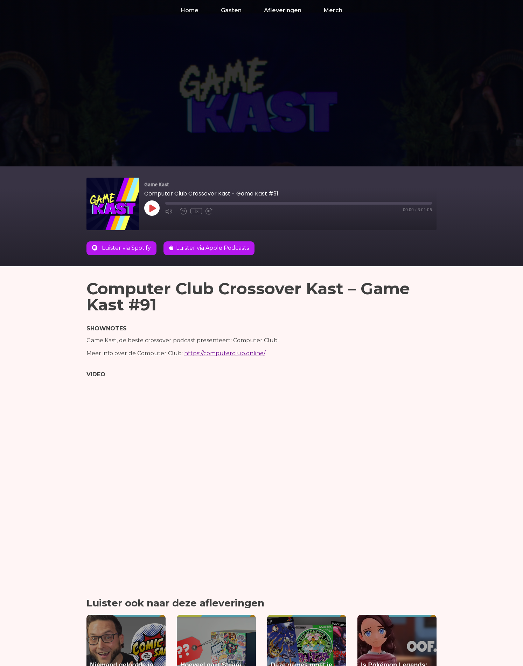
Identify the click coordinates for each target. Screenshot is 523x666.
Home (189, 10)
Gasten (231, 10)
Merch (333, 10)
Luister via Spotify (121, 248)
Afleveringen (282, 10)
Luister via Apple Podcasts (209, 248)
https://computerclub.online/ (224, 353)
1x (196, 211)
